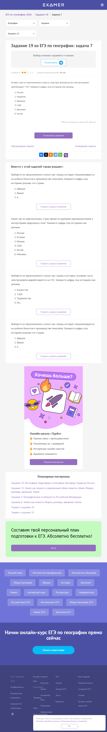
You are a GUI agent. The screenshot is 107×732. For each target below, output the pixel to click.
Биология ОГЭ (63, 612)
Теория (59, 683)
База (35, 708)
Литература (62, 592)
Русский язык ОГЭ (20, 602)
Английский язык (36, 592)
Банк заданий (84, 676)
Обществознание (23, 582)
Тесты (58, 695)
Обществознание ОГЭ (81, 602)
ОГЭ (57, 676)
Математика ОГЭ (50, 602)
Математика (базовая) (84, 572)
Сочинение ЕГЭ (84, 689)
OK (69, 726)
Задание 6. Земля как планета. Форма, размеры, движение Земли (46, 502)
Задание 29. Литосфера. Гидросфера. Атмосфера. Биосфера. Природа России (52, 483)
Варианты (60, 701)
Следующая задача (85, 146)
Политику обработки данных (48, 721)
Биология (86, 582)
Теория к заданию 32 (22, 512)
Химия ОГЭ (39, 612)
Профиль (37, 697)
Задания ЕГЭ (61, 689)
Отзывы (81, 695)
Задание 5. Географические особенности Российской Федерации (46, 497)
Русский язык (15, 572)
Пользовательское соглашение (74, 721)
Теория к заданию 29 (22, 507)
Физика (46, 582)
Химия (13, 592)
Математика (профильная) (47, 572)
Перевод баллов (85, 683)
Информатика (86, 592)
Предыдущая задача (22, 146)
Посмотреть (53, 63)
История (65, 582)
